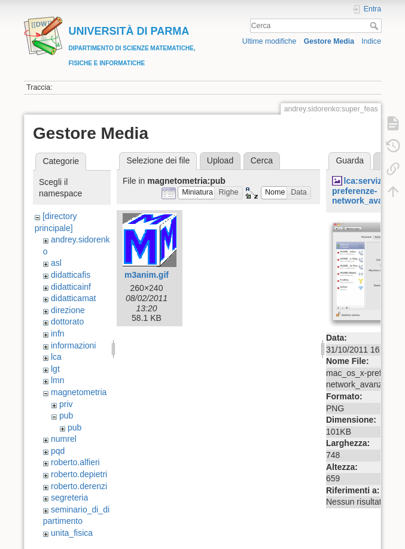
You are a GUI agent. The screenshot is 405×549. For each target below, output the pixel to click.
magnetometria (78, 392)
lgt (55, 369)
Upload (220, 160)
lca (56, 357)
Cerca (375, 26)
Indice (371, 41)
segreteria (69, 497)
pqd (58, 451)
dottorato (67, 321)
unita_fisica (72, 533)
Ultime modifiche (269, 41)
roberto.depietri (79, 474)
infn (58, 333)
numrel (64, 439)
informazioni (73, 345)
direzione (68, 310)
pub (66, 415)
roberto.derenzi (79, 486)
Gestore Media (329, 41)
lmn (58, 380)
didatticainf (71, 287)
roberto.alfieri (75, 462)
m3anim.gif (146, 275)
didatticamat (73, 298)
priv (66, 404)
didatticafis (70, 275)
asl (56, 263)
